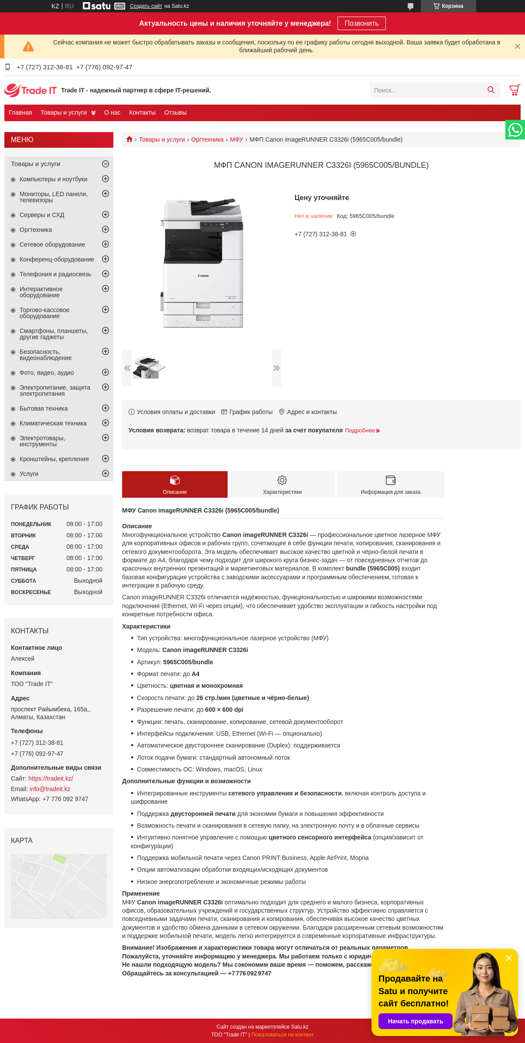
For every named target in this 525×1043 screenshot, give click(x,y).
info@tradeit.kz (50, 788)
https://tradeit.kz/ (50, 778)
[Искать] (491, 90)
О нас (112, 112)
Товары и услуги (64, 112)
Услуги (29, 473)
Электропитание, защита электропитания (55, 390)
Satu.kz (299, 1027)
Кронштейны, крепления (54, 458)
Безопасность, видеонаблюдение (46, 354)
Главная (20, 112)
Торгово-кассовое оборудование (44, 312)
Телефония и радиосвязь (55, 274)
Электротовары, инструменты (42, 441)
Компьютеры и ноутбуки (54, 179)
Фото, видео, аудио (47, 372)
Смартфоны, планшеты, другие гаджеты (54, 333)
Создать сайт (146, 6)
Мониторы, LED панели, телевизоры (54, 197)
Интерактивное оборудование (41, 292)
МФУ (236, 139)
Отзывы (175, 112)
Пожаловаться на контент (282, 1035)
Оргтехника (207, 139)
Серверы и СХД (42, 214)
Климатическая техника (53, 423)
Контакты (142, 112)
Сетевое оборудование (52, 244)
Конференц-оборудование (57, 259)
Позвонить (361, 23)
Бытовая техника (44, 408)
